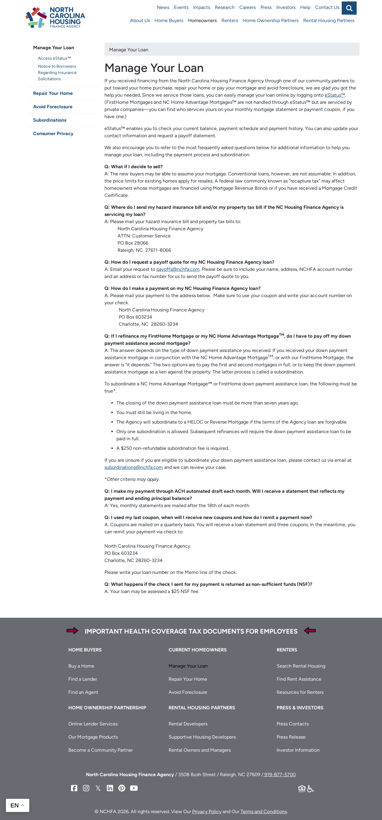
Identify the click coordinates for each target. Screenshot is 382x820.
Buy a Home (81, 666)
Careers (247, 7)
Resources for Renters (300, 692)
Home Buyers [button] (85, 650)
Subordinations (49, 120)
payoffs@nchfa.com (178, 269)
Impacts (201, 7)
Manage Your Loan (53, 47)
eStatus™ (335, 95)
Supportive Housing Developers (202, 737)
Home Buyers (169, 20)
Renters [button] (287, 650)
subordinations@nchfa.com (133, 467)
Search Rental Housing (301, 666)
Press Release (291, 737)
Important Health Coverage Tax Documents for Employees (191, 631)
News (163, 7)
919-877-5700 (279, 774)
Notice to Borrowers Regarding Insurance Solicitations (57, 72)
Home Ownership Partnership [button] (107, 708)
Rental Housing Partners (328, 20)
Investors (285, 7)
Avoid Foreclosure (53, 106)
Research (225, 7)
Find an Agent (83, 692)
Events (181, 7)
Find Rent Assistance (299, 679)
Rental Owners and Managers (200, 750)
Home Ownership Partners (270, 20)
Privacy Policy (206, 811)
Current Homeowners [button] (198, 650)
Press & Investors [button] (300, 708)
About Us (140, 20)
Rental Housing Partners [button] (202, 708)
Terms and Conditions (264, 811)
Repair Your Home (53, 93)
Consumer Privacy (53, 133)
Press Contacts (293, 724)
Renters (229, 20)
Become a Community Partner (100, 750)
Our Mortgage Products (93, 737)
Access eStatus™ (54, 58)
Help (305, 7)
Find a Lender (82, 679)
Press (266, 7)
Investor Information (298, 750)
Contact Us (327, 7)
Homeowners (202, 20)
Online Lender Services (93, 724)
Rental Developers (188, 724)
